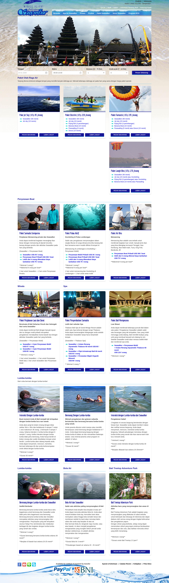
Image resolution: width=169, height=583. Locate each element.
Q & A (103, 8)
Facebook (19, 564)
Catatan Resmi (125, 564)
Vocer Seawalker (119, 13)
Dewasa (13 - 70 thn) (94, 69)
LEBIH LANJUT (49, 135)
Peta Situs (147, 564)
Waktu (54, 69)
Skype (34, 564)
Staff (109, 8)
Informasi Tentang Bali (129, 8)
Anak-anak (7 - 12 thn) (117, 69)
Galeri (115, 8)
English (138, 1)
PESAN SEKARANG (28, 135)
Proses (82, 13)
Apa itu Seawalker (70, 13)
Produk (91, 13)
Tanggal (21, 69)
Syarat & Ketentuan (109, 564)
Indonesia (147, 1)
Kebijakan (137, 564)
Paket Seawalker (103, 13)
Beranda (56, 13)
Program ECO (134, 13)
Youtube (24, 564)
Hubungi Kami (145, 8)
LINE (29, 564)
